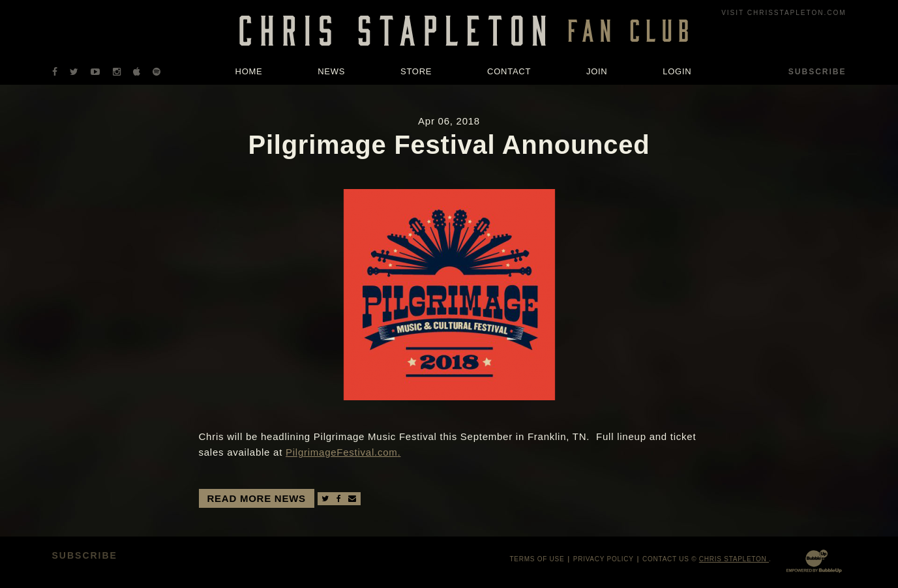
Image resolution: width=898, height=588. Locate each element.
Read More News (256, 498)
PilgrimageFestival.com (342, 452)
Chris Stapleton (734, 559)
